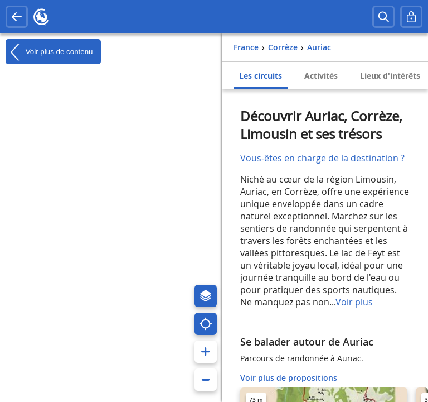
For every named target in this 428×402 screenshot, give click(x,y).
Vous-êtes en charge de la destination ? (322, 158)
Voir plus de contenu (49, 52)
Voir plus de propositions (288, 377)
